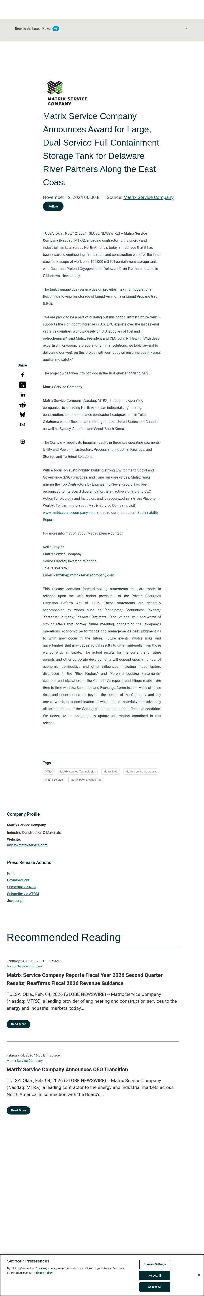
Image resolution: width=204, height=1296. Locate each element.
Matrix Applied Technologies (78, 771)
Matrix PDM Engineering (85, 779)
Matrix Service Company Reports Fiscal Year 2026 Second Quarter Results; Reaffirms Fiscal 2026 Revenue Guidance (85, 979)
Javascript (15, 901)
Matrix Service (54, 779)
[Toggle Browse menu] (186, 28)
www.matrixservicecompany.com (69, 513)
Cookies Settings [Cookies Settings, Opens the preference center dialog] (155, 1265)
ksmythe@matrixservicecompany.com (84, 575)
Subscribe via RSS (21, 887)
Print (11, 873)
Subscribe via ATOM (23, 894)
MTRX (49, 771)
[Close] (199, 1276)
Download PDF (18, 880)
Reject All (154, 1277)
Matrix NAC (110, 771)
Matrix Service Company (149, 197)
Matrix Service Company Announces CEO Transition (67, 1069)
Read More (18, 1024)
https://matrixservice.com (27, 845)
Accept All (154, 1288)
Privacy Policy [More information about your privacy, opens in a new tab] (43, 1274)
